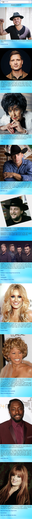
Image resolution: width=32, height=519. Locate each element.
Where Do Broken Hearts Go (7, 393)
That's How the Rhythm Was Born (8, 515)
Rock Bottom (4, 512)
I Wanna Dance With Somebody (8, 391)
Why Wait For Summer (6, 89)
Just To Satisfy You (5, 236)
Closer (2, 270)
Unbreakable (3, 277)
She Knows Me (4, 190)
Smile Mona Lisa (4, 458)
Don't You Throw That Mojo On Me (9, 510)
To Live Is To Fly (4, 44)
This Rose (3, 275)
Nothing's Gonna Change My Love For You (10, 272)
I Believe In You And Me (6, 388)
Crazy (2, 141)
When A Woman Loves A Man (7, 279)
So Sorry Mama (4, 330)
